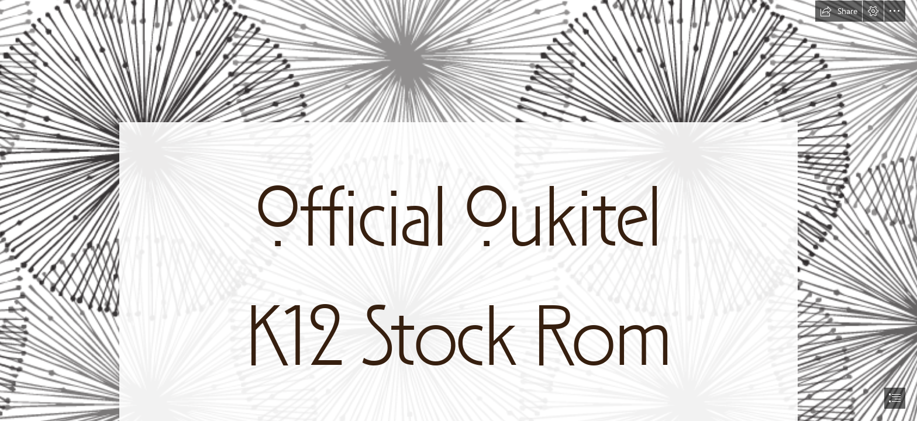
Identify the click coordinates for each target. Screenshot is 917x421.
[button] (838, 11)
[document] (458, 210)
